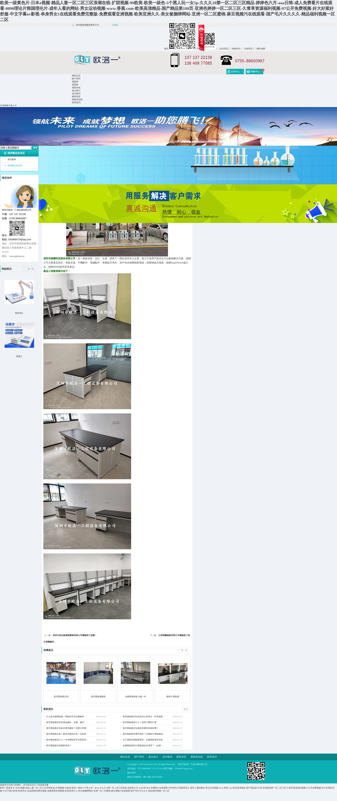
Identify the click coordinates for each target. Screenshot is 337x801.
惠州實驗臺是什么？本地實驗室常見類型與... (67, 740)
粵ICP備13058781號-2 (153, 777)
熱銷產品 (7, 269)
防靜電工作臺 (38, 144)
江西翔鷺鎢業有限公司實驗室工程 (174, 635)
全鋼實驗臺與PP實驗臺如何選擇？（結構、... (143, 745)
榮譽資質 (76, 96)
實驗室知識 (77, 99)
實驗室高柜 (49, 144)
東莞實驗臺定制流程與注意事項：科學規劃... (143, 716)
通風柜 (75, 84)
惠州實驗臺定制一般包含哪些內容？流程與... (67, 734)
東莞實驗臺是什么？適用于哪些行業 (139, 722)
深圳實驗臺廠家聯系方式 (87, 25)
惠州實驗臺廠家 (98, 696)
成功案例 (76, 93)
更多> (186, 709)
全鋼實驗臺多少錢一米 (135, 696)
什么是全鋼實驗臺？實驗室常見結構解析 (65, 716)
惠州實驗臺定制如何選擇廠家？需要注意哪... (67, 728)
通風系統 (76, 87)
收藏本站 (234, 48)
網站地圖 (259, 48)
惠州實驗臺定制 (61, 696)
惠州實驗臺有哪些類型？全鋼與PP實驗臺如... (143, 734)
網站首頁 (76, 75)
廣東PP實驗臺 (172, 696)
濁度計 (19, 356)
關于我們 (76, 78)
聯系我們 (76, 102)
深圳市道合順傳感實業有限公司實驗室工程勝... (74, 635)
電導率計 (19, 313)
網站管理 (131, 773)
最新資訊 (48, 709)
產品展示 (76, 90)
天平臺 (58, 144)
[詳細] (115, 25)
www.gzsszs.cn (16, 256)
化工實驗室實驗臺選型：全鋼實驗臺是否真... (143, 740)
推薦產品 (48, 650)
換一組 (31, 269)
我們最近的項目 (16, 153)
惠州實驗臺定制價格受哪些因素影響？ (140, 728)
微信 (166, 48)
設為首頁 (222, 48)
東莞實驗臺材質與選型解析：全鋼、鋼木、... (67, 722)
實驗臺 (75, 81)
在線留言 (247, 48)
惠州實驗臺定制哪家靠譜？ (58, 745)
